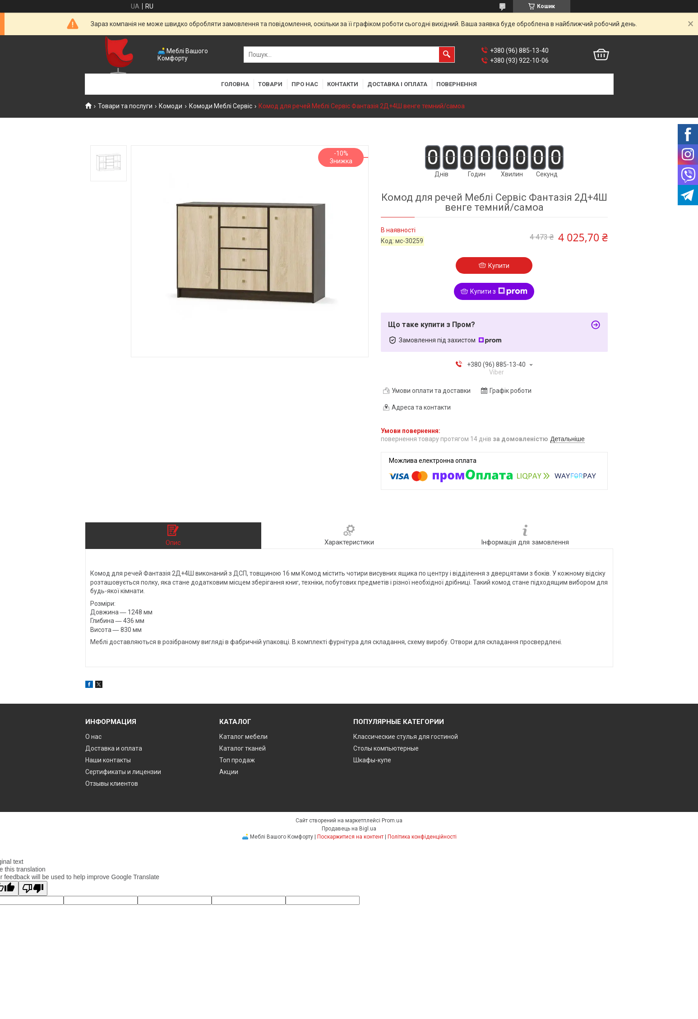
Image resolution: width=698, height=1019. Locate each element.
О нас (93, 736)
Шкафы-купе (372, 760)
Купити (498, 265)
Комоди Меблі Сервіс (220, 106)
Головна (235, 84)
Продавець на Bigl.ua (349, 828)
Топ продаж (237, 760)
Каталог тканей (242, 748)
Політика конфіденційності (422, 837)
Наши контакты (108, 760)
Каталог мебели (243, 736)
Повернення (456, 84)
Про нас (304, 84)
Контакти (342, 84)
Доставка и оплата (113, 748)
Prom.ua (392, 820)
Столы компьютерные (386, 748)
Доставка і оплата (397, 84)
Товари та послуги (125, 106)
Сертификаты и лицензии (123, 771)
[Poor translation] (32, 888)
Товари (270, 84)
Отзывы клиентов (111, 783)
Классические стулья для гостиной (405, 736)
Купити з (498, 291)
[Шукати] (446, 54)
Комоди (170, 106)
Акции (228, 771)
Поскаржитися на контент (350, 837)
